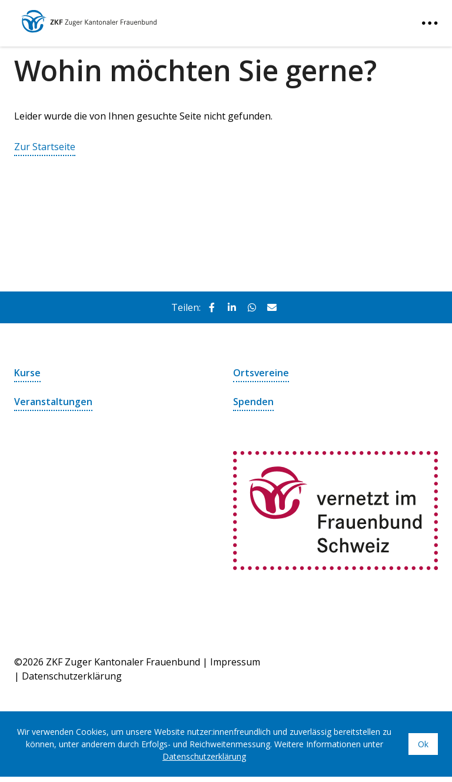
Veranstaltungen (53, 401)
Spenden (253, 401)
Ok (423, 743)
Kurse (27, 372)
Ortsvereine (261, 372)
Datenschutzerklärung (72, 675)
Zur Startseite (44, 146)
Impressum (235, 661)
